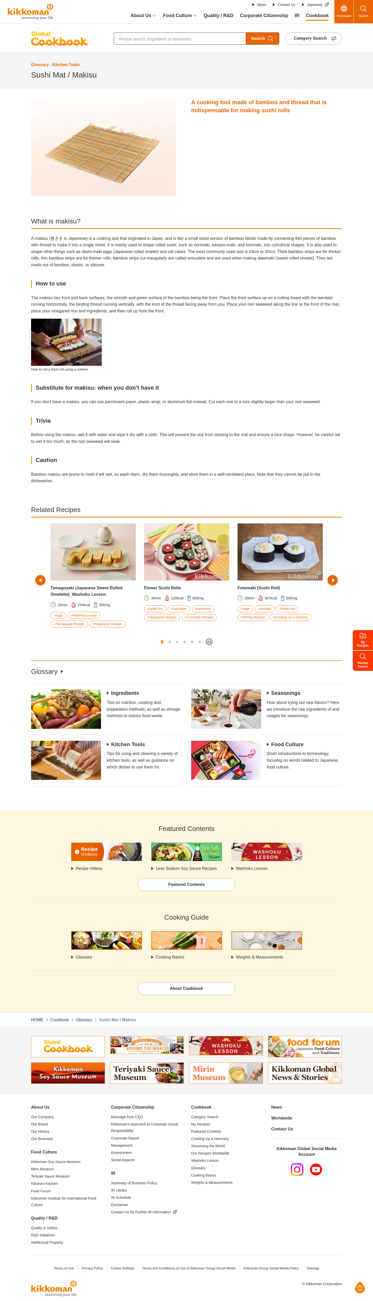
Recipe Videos (89, 868)
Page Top (360, 1287)
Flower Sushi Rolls (162, 588)
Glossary (44, 671)
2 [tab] (169, 642)
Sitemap (313, 1268)
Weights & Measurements (259, 957)
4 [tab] (184, 642)
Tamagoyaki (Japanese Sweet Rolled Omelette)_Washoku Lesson (87, 591)
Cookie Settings (122, 1268)
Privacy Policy (92, 1268)
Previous (40, 580)
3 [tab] (177, 642)
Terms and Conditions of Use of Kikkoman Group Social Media (188, 1268)
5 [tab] (192, 642)
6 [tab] (199, 642)
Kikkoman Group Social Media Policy (271, 1268)
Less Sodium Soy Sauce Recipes (186, 868)
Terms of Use (64, 1268)
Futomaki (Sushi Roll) (259, 588)
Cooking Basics (170, 957)
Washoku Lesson (252, 868)
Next (332, 580)
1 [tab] (162, 642)
